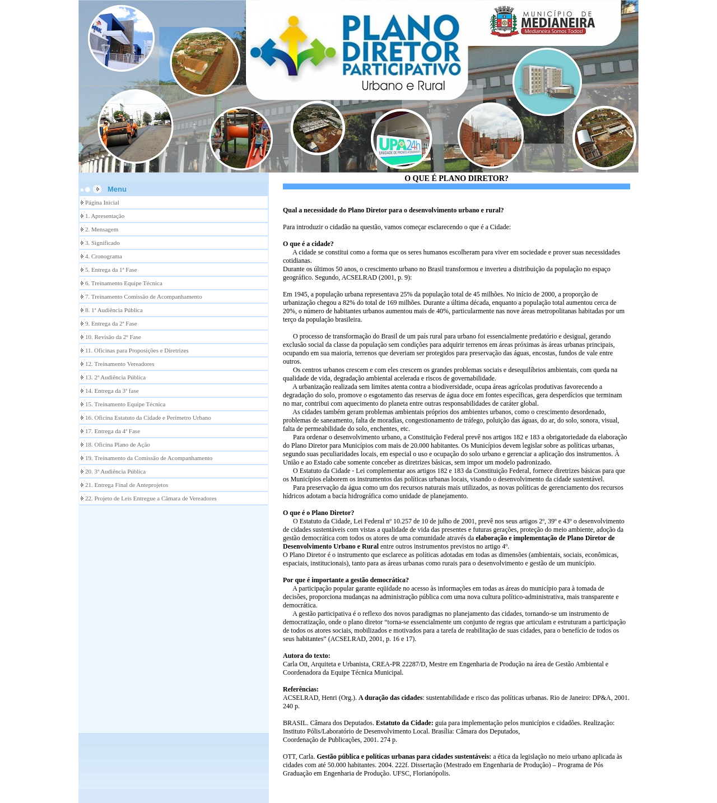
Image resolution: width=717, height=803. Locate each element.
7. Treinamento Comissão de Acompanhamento (143, 296)
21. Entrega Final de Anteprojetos (126, 484)
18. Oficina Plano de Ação (117, 444)
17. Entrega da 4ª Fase (112, 431)
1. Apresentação (104, 215)
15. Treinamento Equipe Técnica (125, 404)
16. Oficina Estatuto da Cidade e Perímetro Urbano (148, 417)
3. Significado (102, 242)
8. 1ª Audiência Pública (114, 310)
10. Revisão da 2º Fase (113, 336)
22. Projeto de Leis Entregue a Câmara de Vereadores (151, 498)
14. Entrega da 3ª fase (112, 390)
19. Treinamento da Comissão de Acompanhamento (148, 457)
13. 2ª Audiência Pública (115, 377)
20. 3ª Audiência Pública (115, 471)
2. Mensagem (101, 229)
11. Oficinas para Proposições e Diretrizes (137, 350)
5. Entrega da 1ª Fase (111, 269)
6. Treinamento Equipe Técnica (123, 283)
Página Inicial (102, 202)
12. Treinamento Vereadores (120, 363)
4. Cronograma (103, 256)
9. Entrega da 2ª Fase (111, 323)
